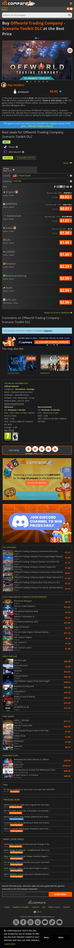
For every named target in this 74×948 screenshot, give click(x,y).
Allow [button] (60, 937)
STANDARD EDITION (26, 157)
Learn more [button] (9, 944)
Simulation (20, 389)
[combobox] (40, 175)
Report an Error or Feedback (58, 312)
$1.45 (65, 242)
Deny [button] (46, 937)
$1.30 (65, 233)
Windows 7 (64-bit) (16, 410)
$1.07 (65, 220)
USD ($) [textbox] (17, 181)
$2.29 (65, 266)
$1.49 (65, 254)
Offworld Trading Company (40, 126)
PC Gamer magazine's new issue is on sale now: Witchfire (29, 789)
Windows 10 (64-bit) (50, 410)
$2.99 (65, 278)
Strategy (30, 389)
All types (8, 157)
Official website (11, 386)
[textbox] (22, 176)
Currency (7, 181)
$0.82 (65, 197)
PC (6, 142)
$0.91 (65, 208)
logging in (48, 330)
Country (6, 176)
